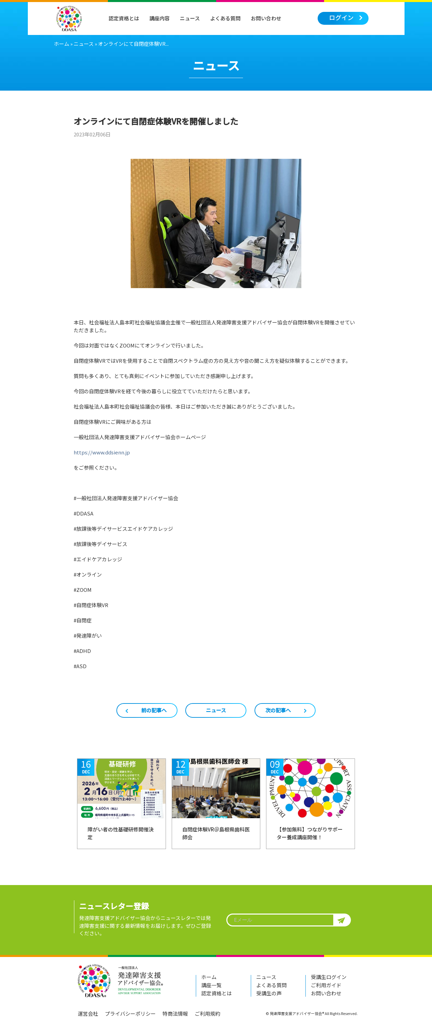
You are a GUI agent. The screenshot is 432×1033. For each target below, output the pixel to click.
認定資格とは (124, 18)
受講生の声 (269, 993)
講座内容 (159, 18)
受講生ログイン (328, 976)
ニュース (190, 18)
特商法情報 (175, 1013)
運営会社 (88, 1013)
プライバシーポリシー (130, 1013)
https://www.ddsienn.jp (102, 452)
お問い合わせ (266, 18)
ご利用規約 (207, 1013)
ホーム (61, 43)
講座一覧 (211, 985)
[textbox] (287, 920)
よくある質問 (225, 18)
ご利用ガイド (326, 985)
